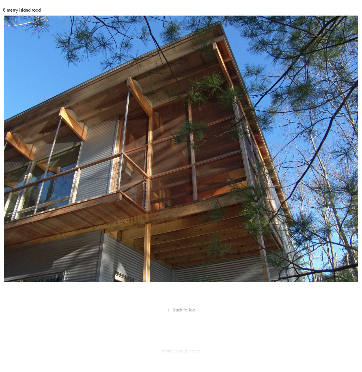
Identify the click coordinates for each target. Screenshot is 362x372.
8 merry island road (22, 10)
